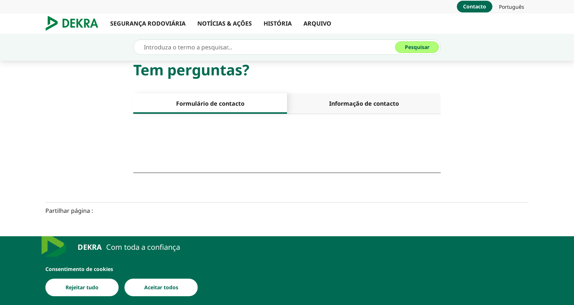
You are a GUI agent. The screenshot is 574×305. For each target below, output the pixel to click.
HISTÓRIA (278, 23)
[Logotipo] (74, 23)
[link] (512, 6)
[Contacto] (474, 6)
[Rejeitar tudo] (82, 287)
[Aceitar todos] (161, 287)
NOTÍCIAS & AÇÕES (224, 23)
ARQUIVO (317, 23)
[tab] (210, 103)
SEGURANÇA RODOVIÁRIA (148, 23)
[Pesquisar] (417, 47)
